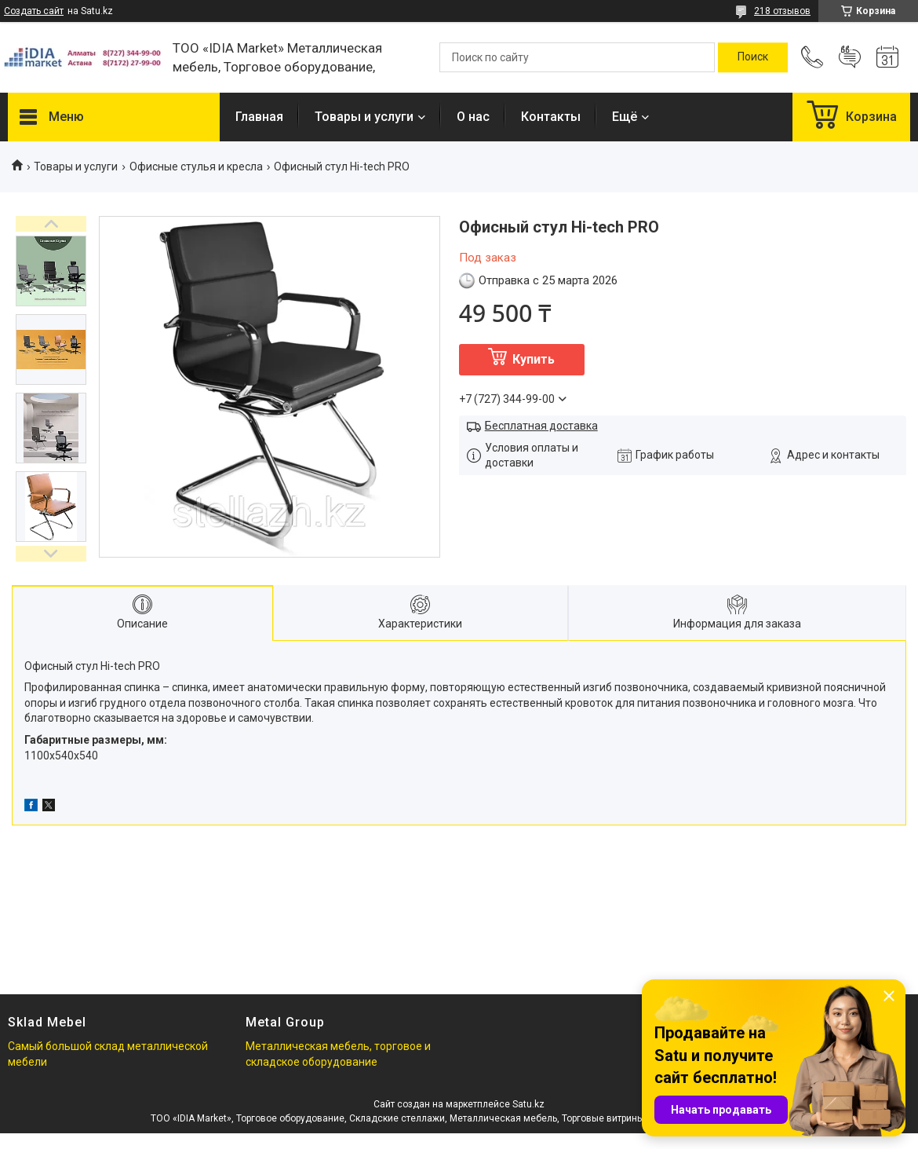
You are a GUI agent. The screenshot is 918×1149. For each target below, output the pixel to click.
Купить (533, 359)
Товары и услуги (364, 116)
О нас (473, 116)
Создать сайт (34, 10)
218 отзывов (782, 10)
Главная (259, 116)
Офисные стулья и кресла (196, 166)
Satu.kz (528, 1104)
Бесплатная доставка (541, 425)
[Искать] (753, 57)
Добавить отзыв (850, 57)
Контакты (551, 116)
